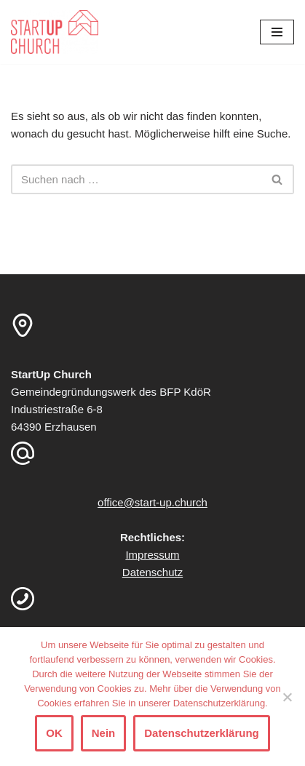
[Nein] (287, 697)
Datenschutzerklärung (201, 733)
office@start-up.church (152, 502)
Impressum (152, 554)
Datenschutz (152, 572)
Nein (104, 733)
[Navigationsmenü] (277, 32)
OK (54, 733)
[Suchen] (136, 179)
